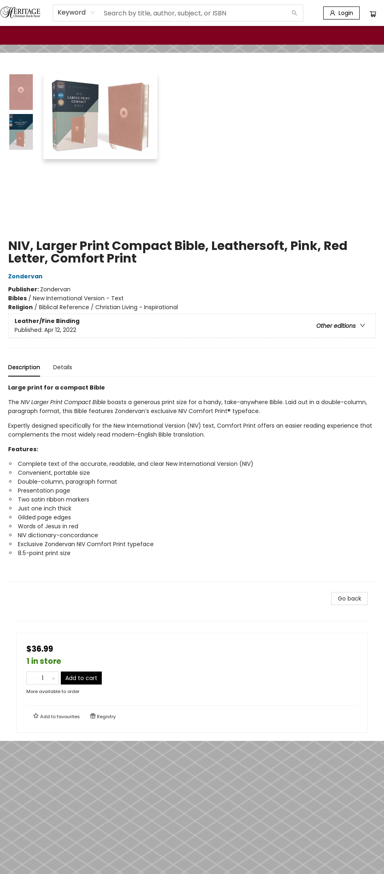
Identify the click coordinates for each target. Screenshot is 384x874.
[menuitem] (16, 35)
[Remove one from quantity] (32, 678)
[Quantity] (42, 678)
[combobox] (76, 12)
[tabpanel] (192, 482)
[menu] (192, 35)
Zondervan (26, 276)
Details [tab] (62, 367)
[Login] (341, 12)
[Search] (294, 13)
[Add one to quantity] (53, 678)
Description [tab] (24, 367)
